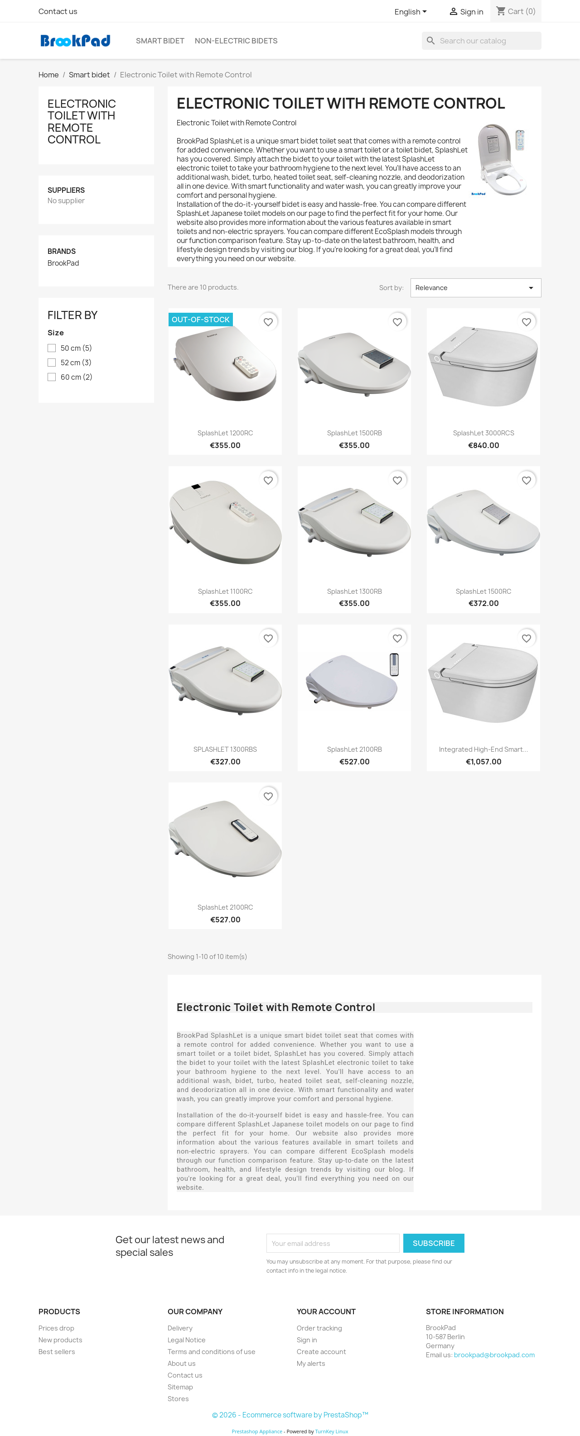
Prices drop (56, 1328)
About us (182, 1363)
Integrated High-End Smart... (483, 749)
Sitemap (180, 1387)
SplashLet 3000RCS (483, 433)
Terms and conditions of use (212, 1351)
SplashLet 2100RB (354, 749)
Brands (62, 251)
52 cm (76, 362)
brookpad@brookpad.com (494, 1354)
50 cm (76, 348)
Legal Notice (187, 1340)
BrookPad (63, 263)
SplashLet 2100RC (225, 907)
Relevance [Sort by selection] (476, 287)
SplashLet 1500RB (354, 433)
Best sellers (57, 1351)
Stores (178, 1398)
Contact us (58, 11)
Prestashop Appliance (257, 1431)
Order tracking (319, 1328)
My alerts (311, 1363)
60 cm (77, 377)
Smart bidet (160, 41)
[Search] (481, 41)
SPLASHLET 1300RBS (225, 749)
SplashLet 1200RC (225, 433)
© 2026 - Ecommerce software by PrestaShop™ (290, 1415)
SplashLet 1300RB (354, 591)
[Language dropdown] (412, 12)
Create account (321, 1351)
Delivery (180, 1328)
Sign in (307, 1340)
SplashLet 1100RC (225, 591)
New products (60, 1340)
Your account (326, 1312)
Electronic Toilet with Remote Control (82, 121)
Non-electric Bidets (236, 41)
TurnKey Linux (331, 1431)
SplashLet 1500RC (484, 591)
